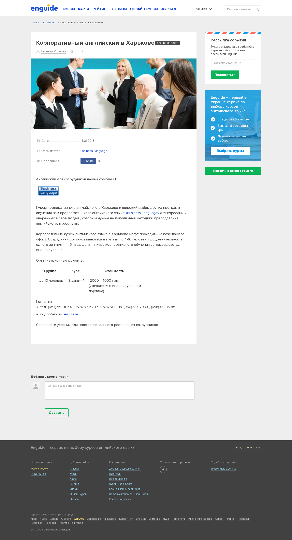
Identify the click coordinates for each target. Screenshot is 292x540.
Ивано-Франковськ (200, 519)
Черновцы (244, 519)
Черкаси (50, 523)
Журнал (74, 499)
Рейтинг (74, 484)
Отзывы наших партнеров (125, 489)
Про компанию (118, 478)
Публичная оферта (120, 484)
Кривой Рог (126, 519)
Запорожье (94, 519)
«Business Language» (142, 213)
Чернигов (36, 523)
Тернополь (178, 519)
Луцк (166, 519)
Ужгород (77, 523)
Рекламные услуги (120, 499)
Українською (38, 473)
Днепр (54, 519)
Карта (73, 478)
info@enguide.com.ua (223, 468)
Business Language (94, 151)
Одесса (66, 519)
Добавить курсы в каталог (125, 468)
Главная (74, 468)
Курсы (73, 473)
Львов (43, 519)
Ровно (231, 519)
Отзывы (74, 489)
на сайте (71, 314)
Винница (141, 519)
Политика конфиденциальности (128, 494)
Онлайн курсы (78, 494)
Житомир (154, 519)
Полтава (64, 523)
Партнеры (115, 473)
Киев (34, 519)
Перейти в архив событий (233, 171)
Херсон (219, 519)
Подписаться (225, 75)
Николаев (110, 519)
